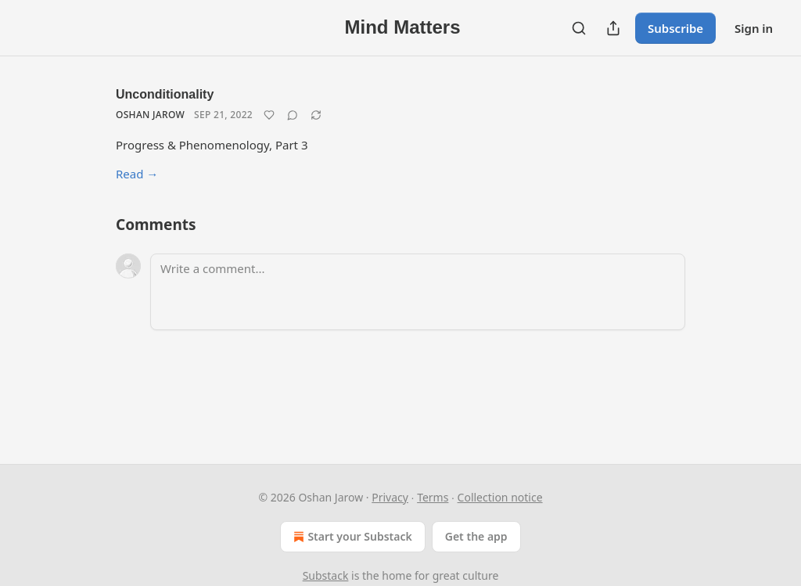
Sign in (754, 28)
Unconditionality (165, 94)
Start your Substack (350, 536)
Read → (137, 174)
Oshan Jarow (150, 114)
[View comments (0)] (292, 115)
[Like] (269, 115)
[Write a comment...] (417, 291)
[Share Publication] (613, 28)
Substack (326, 575)
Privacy (390, 497)
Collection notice (500, 497)
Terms (432, 497)
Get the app (476, 536)
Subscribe (675, 28)
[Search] (578, 28)
